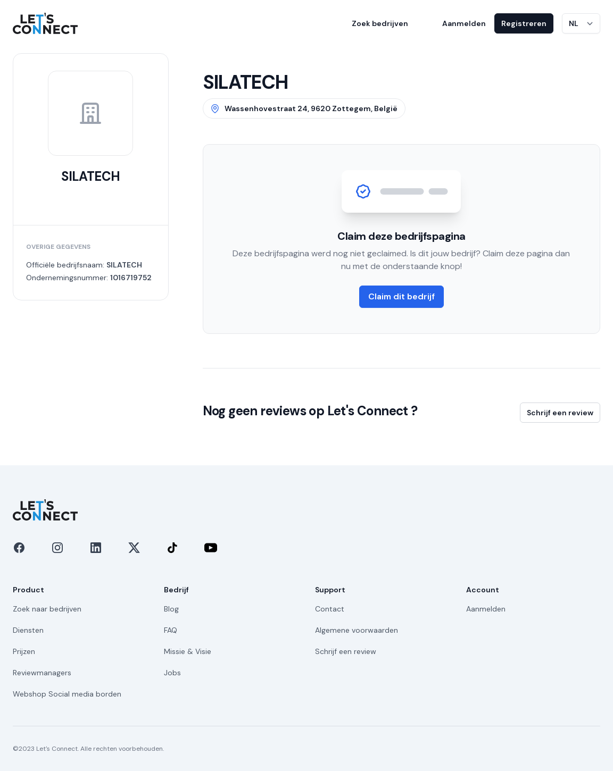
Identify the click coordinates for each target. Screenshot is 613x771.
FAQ (170, 630)
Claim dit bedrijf (401, 296)
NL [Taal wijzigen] (573, 23)
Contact (329, 609)
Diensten (28, 630)
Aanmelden (464, 23)
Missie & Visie (187, 651)
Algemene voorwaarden (356, 630)
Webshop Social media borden (67, 694)
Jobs (172, 672)
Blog (171, 609)
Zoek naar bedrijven (47, 609)
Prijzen (24, 651)
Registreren (523, 23)
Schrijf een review (560, 412)
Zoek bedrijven (380, 23)
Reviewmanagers (42, 672)
